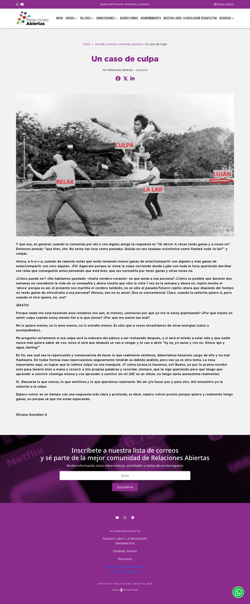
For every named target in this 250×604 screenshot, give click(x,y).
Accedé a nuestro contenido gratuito (118, 44)
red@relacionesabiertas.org (117, 518)
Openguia (133, 571)
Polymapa (117, 571)
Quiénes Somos (129, 18)
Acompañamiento (150, 18)
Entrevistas (136, 566)
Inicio (59, 18)
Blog (109, 566)
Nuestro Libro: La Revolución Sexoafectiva (190, 18)
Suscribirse (125, 487)
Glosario (120, 566)
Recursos (125, 559)
